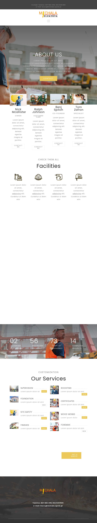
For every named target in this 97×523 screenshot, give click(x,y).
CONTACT (48, 78)
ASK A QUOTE (48, 270)
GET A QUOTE (74, 455)
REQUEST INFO (75, 270)
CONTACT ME (18, 146)
